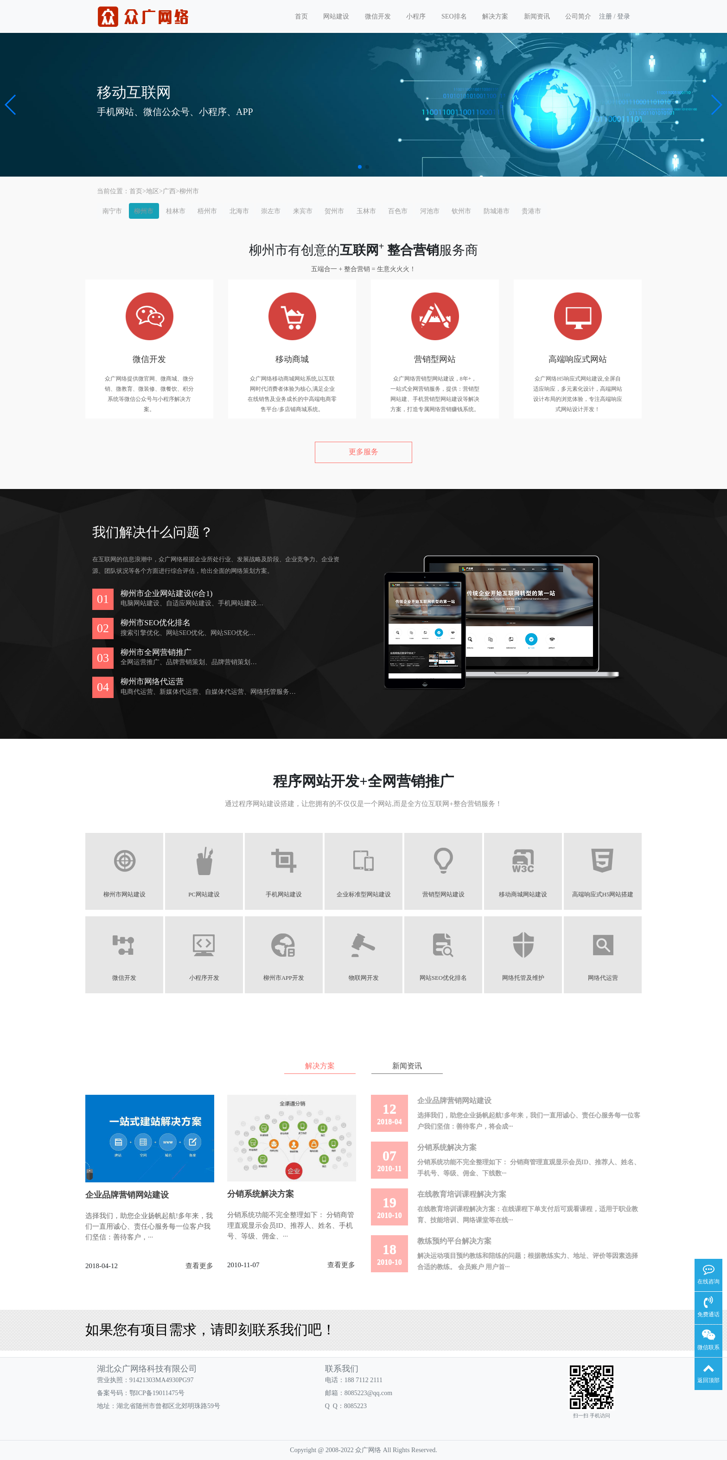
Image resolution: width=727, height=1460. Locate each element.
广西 (169, 191)
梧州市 (207, 211)
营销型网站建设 (443, 894)
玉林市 (366, 211)
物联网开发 (364, 978)
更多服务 (363, 452)
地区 (152, 191)
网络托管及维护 (523, 978)
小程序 (416, 16)
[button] (11, 105)
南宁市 (112, 211)
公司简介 (578, 16)
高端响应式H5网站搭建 (602, 894)
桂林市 (175, 211)
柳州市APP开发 (283, 978)
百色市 (398, 211)
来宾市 (302, 211)
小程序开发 (204, 978)
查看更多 (199, 1266)
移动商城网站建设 (523, 894)
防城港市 (497, 211)
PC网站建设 (203, 894)
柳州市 (189, 191)
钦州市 (461, 211)
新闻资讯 (537, 16)
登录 (623, 16)
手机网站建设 (284, 894)
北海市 (239, 211)
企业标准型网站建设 (364, 894)
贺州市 (334, 211)
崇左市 (271, 211)
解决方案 (495, 16)
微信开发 (378, 16)
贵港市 (531, 211)
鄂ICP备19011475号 (157, 1393)
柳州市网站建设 (124, 894)
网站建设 (336, 16)
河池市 (430, 211)
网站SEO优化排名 (443, 978)
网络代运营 (603, 978)
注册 (605, 16)
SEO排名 (453, 16)
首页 (301, 16)
